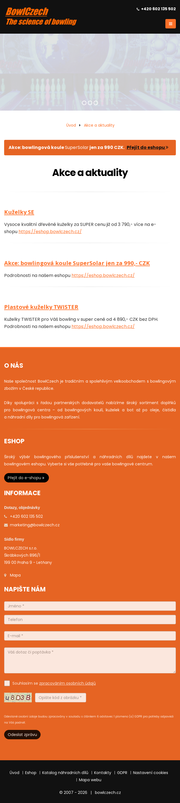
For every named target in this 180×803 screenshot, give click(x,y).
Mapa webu (90, 780)
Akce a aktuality (99, 125)
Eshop (30, 772)
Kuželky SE (19, 212)
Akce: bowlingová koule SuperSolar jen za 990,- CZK (77, 263)
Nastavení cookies (150, 772)
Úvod (71, 125)
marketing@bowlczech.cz (35, 525)
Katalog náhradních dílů (65, 772)
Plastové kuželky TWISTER (41, 307)
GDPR (122, 772)
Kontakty (102, 772)
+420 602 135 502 (158, 9)
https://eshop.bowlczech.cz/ (50, 231)
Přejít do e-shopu (26, 478)
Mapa (15, 575)
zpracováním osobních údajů (67, 683)
